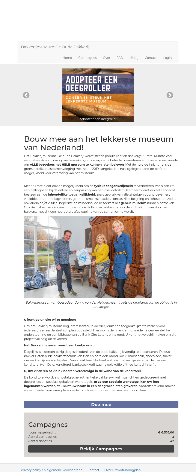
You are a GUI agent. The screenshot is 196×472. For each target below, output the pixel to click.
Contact (151, 58)
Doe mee (101, 404)
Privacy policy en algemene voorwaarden (51, 470)
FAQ (120, 58)
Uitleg (134, 58)
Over (106, 58)
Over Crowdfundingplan (122, 470)
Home (67, 58)
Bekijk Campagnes (101, 448)
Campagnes (87, 58)
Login (167, 58)
